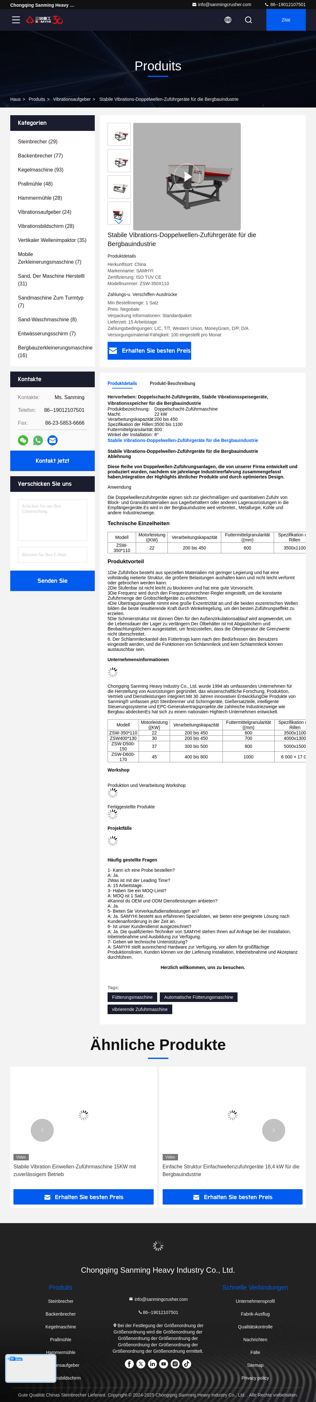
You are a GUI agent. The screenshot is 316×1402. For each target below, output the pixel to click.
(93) (40, 169)
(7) (49, 258)
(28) (40, 198)
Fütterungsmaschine (132, 997)
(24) (44, 212)
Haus (15, 99)
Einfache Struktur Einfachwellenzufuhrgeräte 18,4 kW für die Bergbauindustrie (231, 1170)
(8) (47, 319)
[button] (119, 222)
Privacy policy (255, 1378)
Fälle (255, 1352)
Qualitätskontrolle (255, 1326)
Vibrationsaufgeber (72, 99)
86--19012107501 (285, 4)
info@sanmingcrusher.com (221, 4)
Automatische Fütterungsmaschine (198, 997)
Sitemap (255, 1365)
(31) (51, 279)
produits (37, 99)
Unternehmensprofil (255, 1301)
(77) (40, 155)
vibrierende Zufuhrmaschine (140, 1009)
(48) (35, 184)
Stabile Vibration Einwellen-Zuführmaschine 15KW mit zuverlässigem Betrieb (74, 1170)
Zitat (286, 19)
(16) (55, 351)
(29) (38, 141)
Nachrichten (255, 1339)
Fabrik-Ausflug (255, 1314)
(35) (52, 240)
